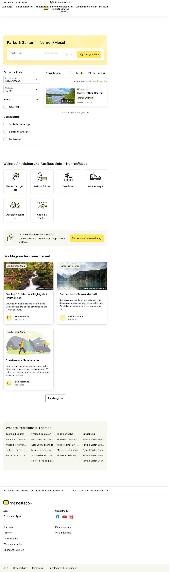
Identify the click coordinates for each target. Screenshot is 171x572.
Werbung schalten (13, 544)
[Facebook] (57, 517)
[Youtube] (64, 517)
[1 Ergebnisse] (89, 54)
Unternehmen (10, 538)
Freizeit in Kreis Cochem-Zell (85, 490)
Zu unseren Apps (12, 516)
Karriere (7, 532)
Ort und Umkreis (21, 72)
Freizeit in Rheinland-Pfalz (47, 490)
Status (21, 99)
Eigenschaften (21, 117)
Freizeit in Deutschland (16, 490)
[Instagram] (71, 517)
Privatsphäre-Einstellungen (63, 568)
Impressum (38, 568)
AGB (5, 568)
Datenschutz (20, 568)
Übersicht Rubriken (13, 549)
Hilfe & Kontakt (63, 532)
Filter (76, 73)
